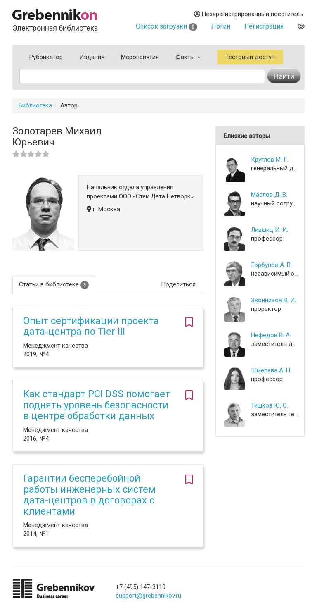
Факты (188, 57)
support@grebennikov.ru (148, 595)
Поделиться (178, 284)
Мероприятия (140, 57)
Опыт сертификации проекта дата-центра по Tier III (91, 326)
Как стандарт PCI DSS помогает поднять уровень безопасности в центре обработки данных (96, 405)
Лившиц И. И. (269, 230)
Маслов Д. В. (269, 194)
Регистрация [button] (264, 26)
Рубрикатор (46, 57)
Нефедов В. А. (271, 335)
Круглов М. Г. (270, 159)
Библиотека (35, 105)
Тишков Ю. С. (269, 405)
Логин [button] (220, 26)
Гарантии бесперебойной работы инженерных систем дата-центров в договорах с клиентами (89, 494)
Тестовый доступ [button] (250, 57)
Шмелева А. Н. (271, 370)
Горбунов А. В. (271, 265)
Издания (91, 57)
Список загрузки (166, 26)
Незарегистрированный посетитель (248, 14)
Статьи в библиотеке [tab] (54, 285)
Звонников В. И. (273, 300)
